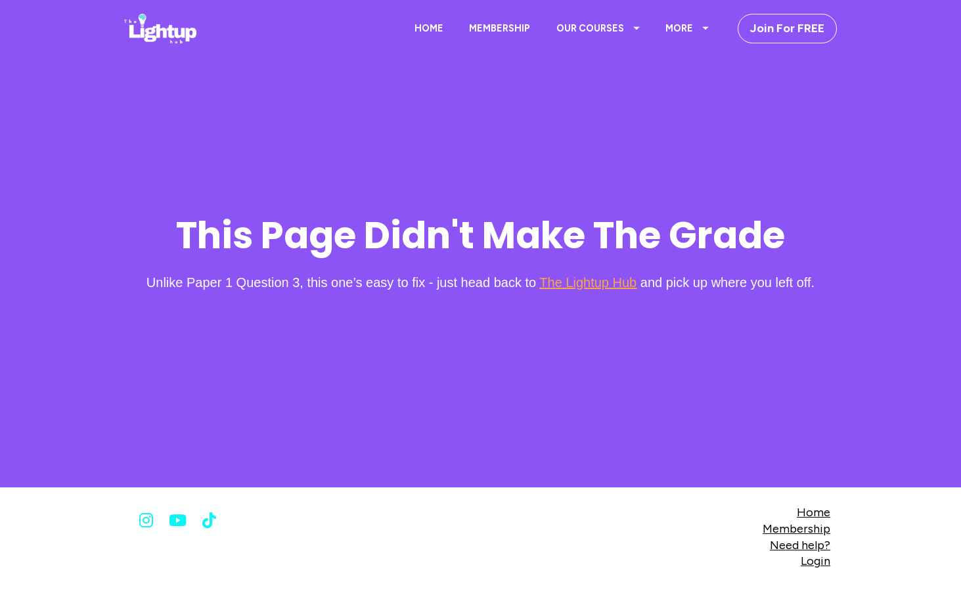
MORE (687, 28)
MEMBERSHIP (499, 28)
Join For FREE (787, 28)
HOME (428, 28)
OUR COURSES (598, 28)
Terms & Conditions (611, 588)
